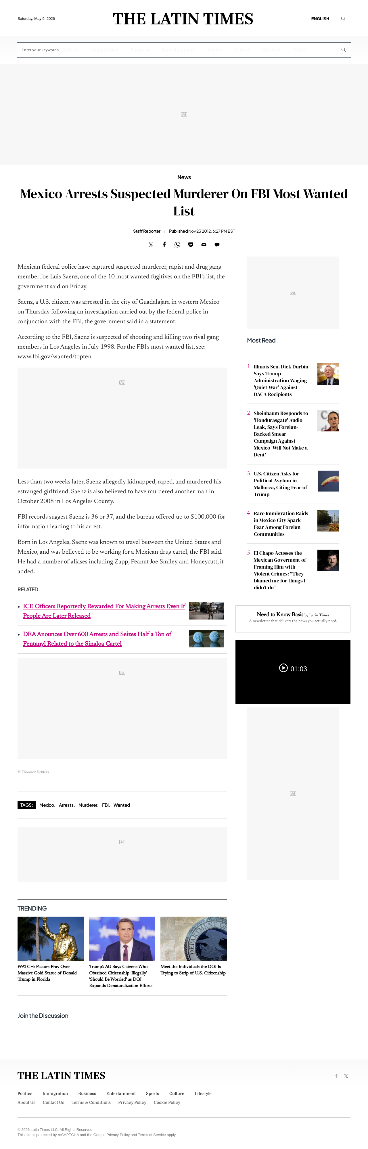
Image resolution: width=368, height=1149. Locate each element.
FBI (105, 805)
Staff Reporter (146, 231)
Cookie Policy (167, 1102)
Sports (214, 50)
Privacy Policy (132, 1102)
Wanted (122, 805)
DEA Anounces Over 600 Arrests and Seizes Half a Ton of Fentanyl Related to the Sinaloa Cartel (97, 639)
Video (299, 50)
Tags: (26, 805)
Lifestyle (271, 50)
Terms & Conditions (91, 1102)
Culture (241, 50)
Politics (70, 50)
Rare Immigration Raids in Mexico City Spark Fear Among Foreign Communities (281, 524)
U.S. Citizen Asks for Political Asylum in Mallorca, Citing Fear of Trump (280, 484)
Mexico (46, 805)
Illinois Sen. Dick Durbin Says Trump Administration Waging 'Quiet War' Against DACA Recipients (281, 380)
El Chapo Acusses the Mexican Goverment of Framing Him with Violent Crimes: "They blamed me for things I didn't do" (280, 570)
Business (140, 50)
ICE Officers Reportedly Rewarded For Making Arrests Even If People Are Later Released (104, 612)
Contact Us (53, 1102)
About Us (26, 1102)
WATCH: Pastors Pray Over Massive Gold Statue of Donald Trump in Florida (47, 973)
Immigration (104, 50)
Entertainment (179, 50)
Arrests (66, 805)
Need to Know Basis (280, 615)
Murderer (87, 805)
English (320, 18)
